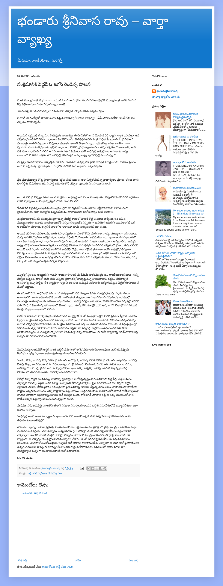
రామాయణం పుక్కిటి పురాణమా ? (172, 323)
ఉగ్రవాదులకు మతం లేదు (185, 136)
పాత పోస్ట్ (133, 560)
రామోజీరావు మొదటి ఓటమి (187, 187)
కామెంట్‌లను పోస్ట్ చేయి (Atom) (58, 566)
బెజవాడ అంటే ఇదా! (183, 301)
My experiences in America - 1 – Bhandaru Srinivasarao (189, 212)
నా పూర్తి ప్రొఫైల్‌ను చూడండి (166, 96)
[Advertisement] (78, 527)
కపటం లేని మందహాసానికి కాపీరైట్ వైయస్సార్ (186, 115)
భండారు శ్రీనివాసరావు (167, 91)
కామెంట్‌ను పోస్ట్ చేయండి (35, 493)
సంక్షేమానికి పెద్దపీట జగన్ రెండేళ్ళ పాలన (45, 473)
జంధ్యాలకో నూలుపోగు (184, 162)
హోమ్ (78, 560)
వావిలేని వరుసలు (164, 236)
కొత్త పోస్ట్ (22, 560)
